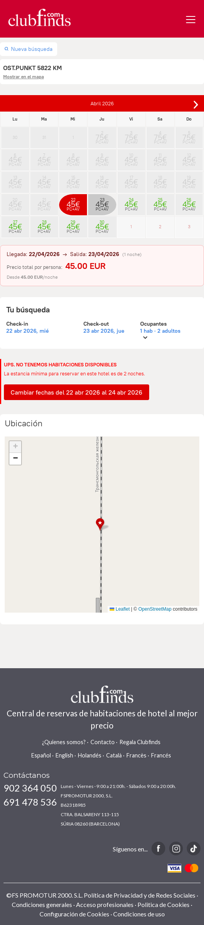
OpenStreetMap (155, 609)
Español (41, 755)
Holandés (89, 755)
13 (15, 179)
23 (102, 202)
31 (44, 137)
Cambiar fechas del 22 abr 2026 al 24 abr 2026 (77, 392)
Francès (136, 755)
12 (189, 157)
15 (73, 179)
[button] (102, 525)
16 (102, 179)
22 (73, 202)
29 (73, 224)
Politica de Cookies (163, 904)
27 (15, 224)
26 (189, 202)
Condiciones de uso (139, 914)
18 (160, 179)
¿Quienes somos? (64, 742)
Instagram (176, 848)
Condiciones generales (42, 904)
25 (160, 202)
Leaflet (120, 609)
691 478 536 (30, 802)
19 (189, 179)
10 (131, 157)
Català (114, 755)
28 (44, 224)
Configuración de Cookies (74, 914)
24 (131, 202)
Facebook (158, 848)
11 (160, 157)
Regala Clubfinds (140, 742)
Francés (161, 755)
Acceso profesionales (105, 904)
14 (44, 179)
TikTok (193, 848)
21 (44, 202)
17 (131, 179)
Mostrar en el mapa (23, 76)
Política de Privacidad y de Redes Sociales (139, 895)
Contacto (102, 742)
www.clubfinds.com (39, 17)
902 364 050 (30, 787)
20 (15, 202)
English (64, 755)
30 (15, 137)
